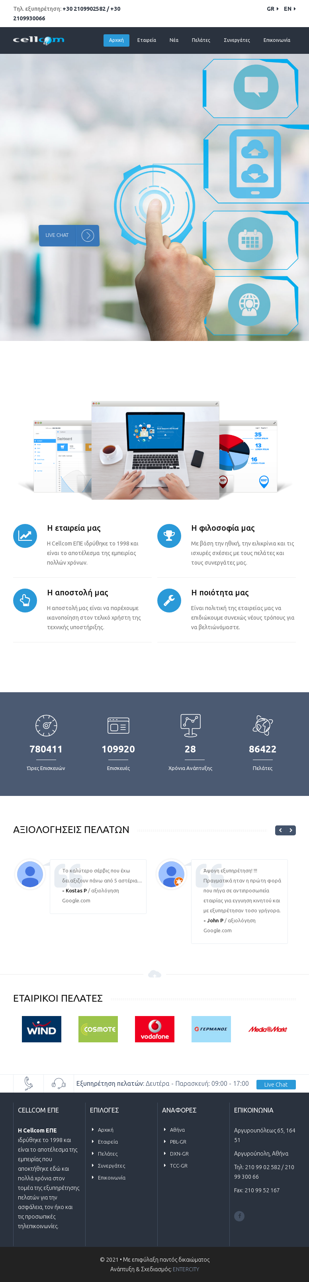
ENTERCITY (186, 1269)
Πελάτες (201, 40)
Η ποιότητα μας (220, 592)
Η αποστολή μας (77, 592)
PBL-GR (178, 1141)
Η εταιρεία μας (74, 527)
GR (273, 9)
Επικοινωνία (277, 40)
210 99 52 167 (262, 1190)
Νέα (174, 40)
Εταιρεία (146, 40)
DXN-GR (179, 1153)
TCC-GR (179, 1165)
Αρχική (116, 40)
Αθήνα (177, 1129)
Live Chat (276, 1084)
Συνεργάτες (237, 40)
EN (290, 9)
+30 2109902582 (85, 9)
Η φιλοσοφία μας (223, 527)
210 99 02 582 (263, 1167)
